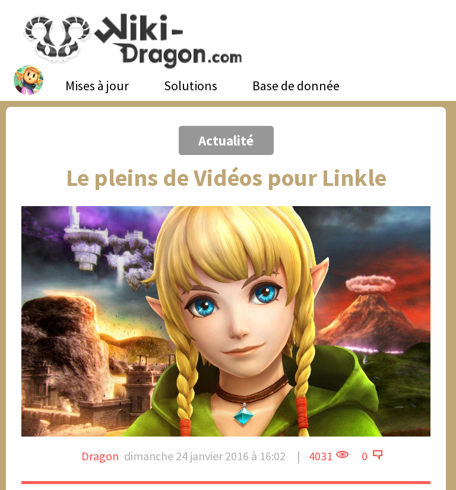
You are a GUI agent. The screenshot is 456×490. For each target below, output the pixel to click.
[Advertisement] (93, 104)
